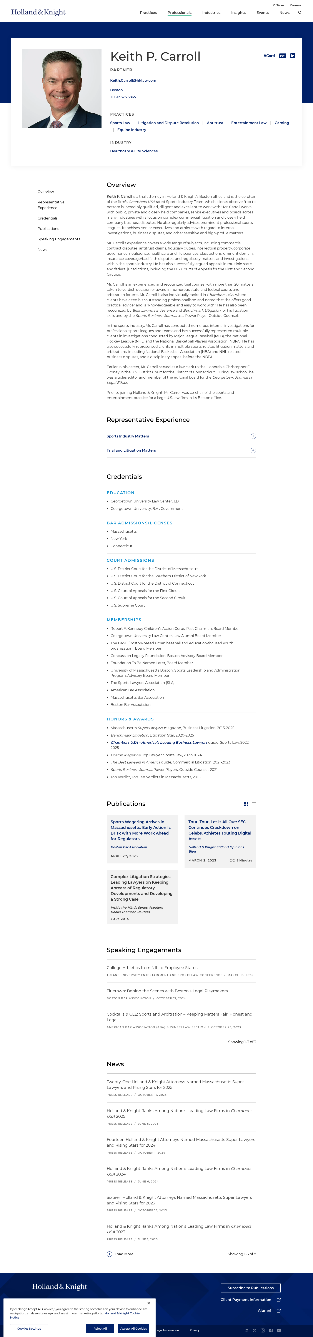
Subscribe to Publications (251, 1288)
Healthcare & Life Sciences (134, 151)
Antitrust (215, 123)
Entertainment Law (249, 123)
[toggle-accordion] (181, 436)
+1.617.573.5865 (123, 97)
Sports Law (120, 123)
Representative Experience (51, 205)
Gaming (282, 123)
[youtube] (279, 1330)
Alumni (264, 1311)
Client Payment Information (246, 1300)
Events (262, 13)
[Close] (148, 1325)
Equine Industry (131, 130)
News (285, 13)
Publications (48, 229)
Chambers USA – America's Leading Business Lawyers (159, 742)
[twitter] (254, 1330)
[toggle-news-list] (254, 804)
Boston (116, 90)
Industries (211, 13)
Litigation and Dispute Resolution (168, 123)
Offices (279, 5)
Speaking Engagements (59, 239)
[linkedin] (246, 1330)
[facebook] (271, 1330)
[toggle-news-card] (246, 804)
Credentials (48, 218)
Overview (46, 192)
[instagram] (263, 1330)
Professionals (179, 13)
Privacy (195, 1330)
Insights (238, 13)
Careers (296, 5)
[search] (300, 12)
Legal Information (167, 1330)
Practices (148, 13)
